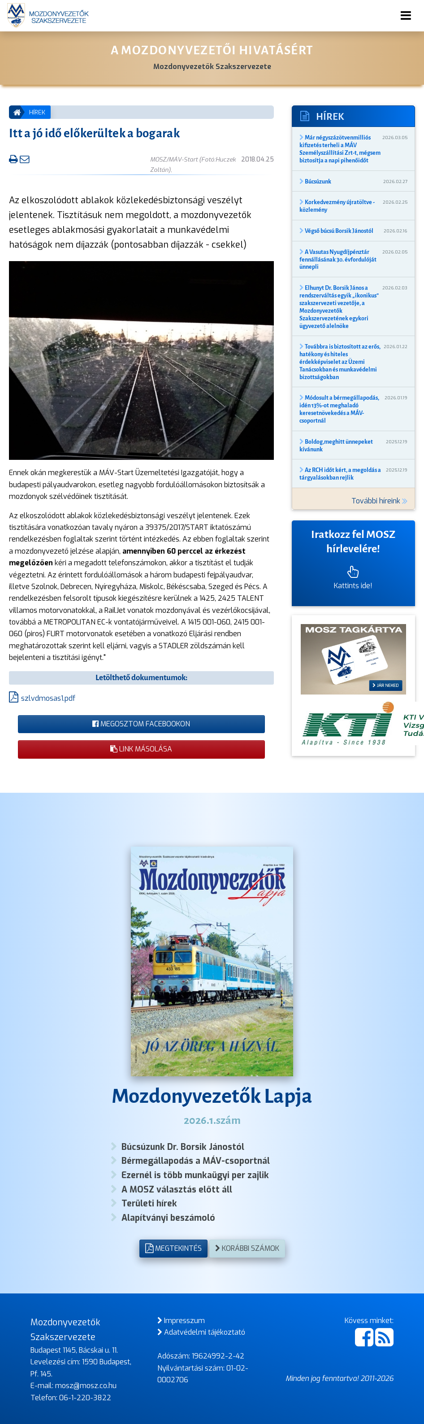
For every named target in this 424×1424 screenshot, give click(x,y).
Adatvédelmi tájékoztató (201, 1332)
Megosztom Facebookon (141, 724)
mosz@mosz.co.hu (86, 1385)
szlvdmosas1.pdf (48, 698)
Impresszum (181, 1320)
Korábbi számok (247, 1248)
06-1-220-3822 (85, 1397)
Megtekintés (173, 1248)
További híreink (379, 501)
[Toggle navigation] (406, 15)
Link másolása (141, 749)
